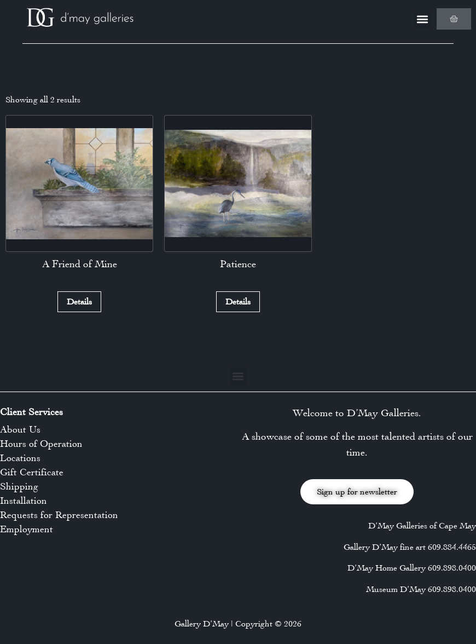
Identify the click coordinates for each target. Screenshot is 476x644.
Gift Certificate (31, 472)
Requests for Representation (59, 515)
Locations (20, 458)
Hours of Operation (41, 444)
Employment (26, 529)
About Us (20, 429)
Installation (23, 501)
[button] (422, 19)
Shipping (19, 486)
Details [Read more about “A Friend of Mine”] (79, 301)
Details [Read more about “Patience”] (238, 301)
